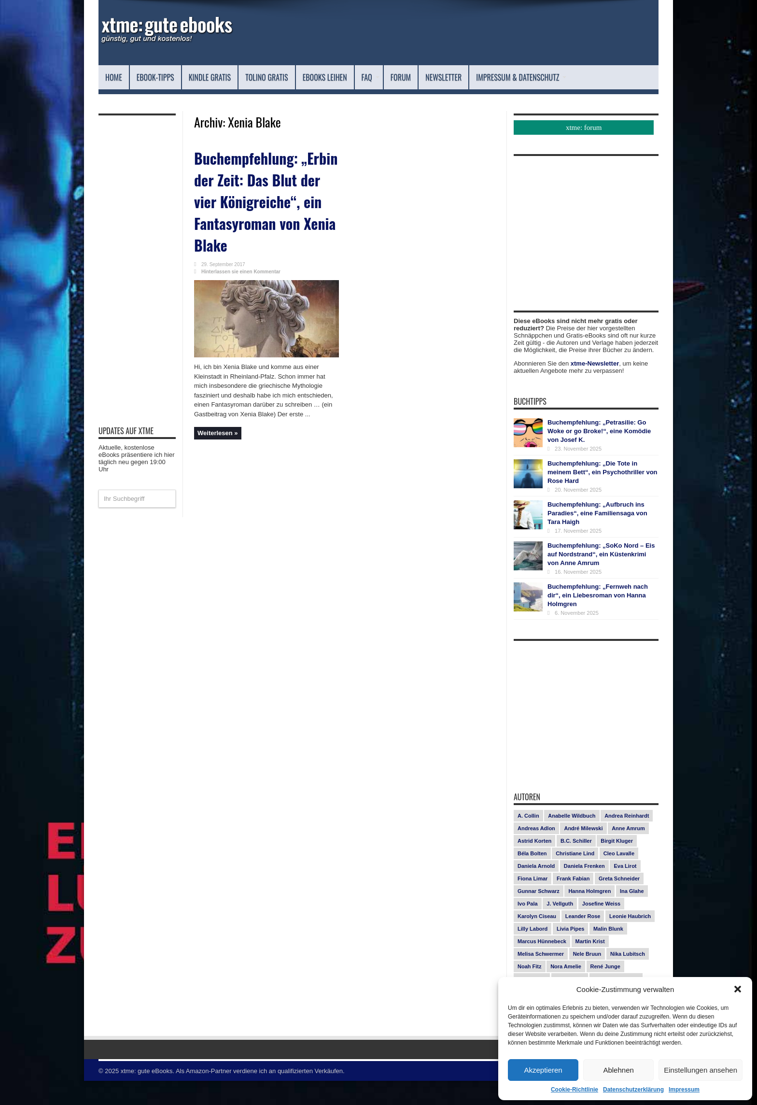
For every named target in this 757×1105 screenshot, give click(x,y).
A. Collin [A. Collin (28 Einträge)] (528, 840)
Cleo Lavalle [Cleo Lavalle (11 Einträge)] (618, 877)
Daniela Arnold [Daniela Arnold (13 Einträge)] (536, 890)
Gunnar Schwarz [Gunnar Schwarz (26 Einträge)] (539, 915)
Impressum (684, 1089)
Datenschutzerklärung (633, 1089)
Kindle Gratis (235, 77)
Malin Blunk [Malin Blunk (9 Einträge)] (608, 953)
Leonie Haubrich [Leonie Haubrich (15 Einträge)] (630, 940)
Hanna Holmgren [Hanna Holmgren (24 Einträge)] (589, 915)
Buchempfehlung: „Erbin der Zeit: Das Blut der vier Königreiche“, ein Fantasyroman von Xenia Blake (258, 217)
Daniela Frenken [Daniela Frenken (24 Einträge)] (584, 890)
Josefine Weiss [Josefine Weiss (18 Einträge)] (601, 928)
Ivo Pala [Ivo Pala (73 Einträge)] (528, 928)
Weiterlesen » (217, 443)
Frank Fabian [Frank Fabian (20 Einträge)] (573, 903)
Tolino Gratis (307, 77)
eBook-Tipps (167, 77)
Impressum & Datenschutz (165, 101)
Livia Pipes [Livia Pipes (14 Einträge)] (570, 953)
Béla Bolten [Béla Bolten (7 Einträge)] (532, 877)
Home (116, 77)
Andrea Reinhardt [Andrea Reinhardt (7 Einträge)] (626, 840)
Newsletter (526, 77)
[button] (738, 989)
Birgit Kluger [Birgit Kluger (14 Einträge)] (617, 865)
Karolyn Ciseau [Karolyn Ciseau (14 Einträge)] (537, 940)
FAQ (437, 77)
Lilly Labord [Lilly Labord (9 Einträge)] (532, 953)
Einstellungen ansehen (700, 1070)
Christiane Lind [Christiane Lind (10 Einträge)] (575, 877)
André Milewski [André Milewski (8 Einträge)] (583, 852)
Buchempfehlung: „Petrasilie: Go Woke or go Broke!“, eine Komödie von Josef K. (599, 455)
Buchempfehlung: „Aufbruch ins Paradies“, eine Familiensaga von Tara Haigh (597, 537)
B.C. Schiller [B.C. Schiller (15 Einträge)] (576, 865)
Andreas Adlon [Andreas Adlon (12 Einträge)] (536, 852)
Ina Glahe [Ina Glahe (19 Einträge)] (632, 915)
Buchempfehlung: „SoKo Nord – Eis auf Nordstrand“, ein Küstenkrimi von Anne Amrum (601, 578)
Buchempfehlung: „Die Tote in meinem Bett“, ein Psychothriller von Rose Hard (602, 496)
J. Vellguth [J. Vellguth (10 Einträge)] (560, 928)
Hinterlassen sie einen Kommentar (240, 281)
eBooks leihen (380, 77)
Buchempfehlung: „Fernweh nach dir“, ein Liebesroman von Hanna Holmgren (597, 619)
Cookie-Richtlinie (574, 1089)
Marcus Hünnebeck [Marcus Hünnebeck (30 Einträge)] (542, 965)
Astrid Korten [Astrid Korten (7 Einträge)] (534, 865)
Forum (473, 77)
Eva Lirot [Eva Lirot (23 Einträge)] (625, 890)
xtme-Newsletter (595, 387)
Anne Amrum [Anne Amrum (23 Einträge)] (628, 852)
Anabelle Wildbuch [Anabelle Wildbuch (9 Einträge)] (571, 840)
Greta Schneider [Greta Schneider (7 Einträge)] (619, 903)
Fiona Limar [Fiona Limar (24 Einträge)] (532, 903)
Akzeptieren (543, 1070)
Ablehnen (618, 1070)
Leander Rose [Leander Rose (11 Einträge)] (583, 940)
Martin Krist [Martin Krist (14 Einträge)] (590, 965)
